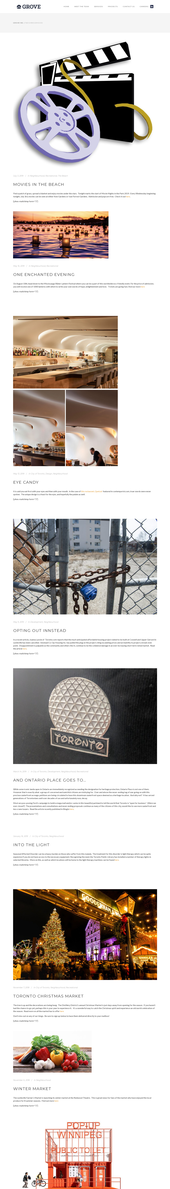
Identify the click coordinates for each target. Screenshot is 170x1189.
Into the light (31, 844)
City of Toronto (38, 474)
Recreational (51, 176)
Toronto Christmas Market (48, 996)
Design (49, 474)
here (128, 196)
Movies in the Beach (38, 184)
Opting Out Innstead (39, 630)
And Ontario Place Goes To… (49, 780)
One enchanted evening (44, 274)
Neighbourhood (37, 176)
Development (36, 622)
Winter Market (32, 1088)
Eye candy (26, 482)
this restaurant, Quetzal (91, 491)
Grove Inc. (18, 23)
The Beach (63, 176)
